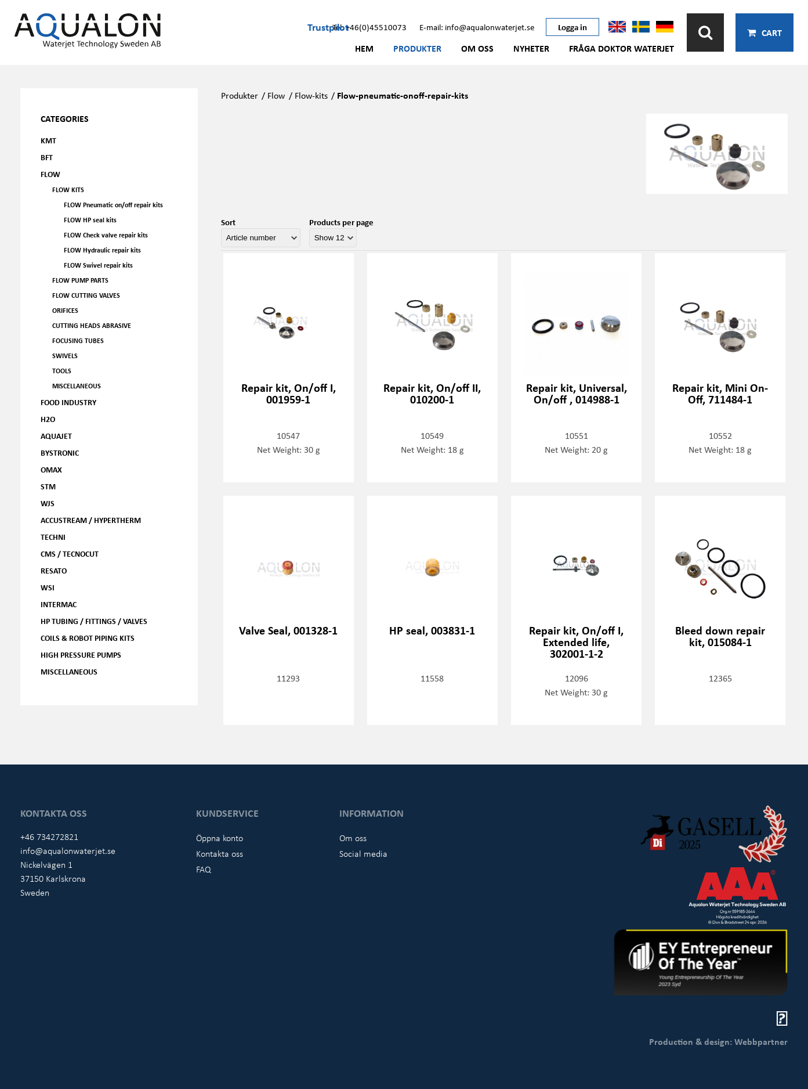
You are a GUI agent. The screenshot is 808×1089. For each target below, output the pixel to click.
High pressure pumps (81, 654)
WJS (48, 503)
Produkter (417, 48)
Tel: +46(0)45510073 (369, 27)
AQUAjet (56, 435)
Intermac (59, 604)
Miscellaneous (76, 385)
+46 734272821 (49, 836)
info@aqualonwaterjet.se (67, 850)
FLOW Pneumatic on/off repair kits (113, 204)
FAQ (203, 869)
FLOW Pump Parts (80, 280)
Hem (364, 48)
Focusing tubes (78, 340)
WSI (48, 587)
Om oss (477, 48)
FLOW (50, 173)
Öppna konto (219, 837)
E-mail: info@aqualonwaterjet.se (476, 27)
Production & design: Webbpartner (718, 1041)
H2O (48, 418)
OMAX (51, 469)
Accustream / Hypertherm (91, 519)
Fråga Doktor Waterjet (621, 48)
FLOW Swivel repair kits (98, 265)
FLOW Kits (68, 189)
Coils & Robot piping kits (88, 637)
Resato (54, 570)
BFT (47, 157)
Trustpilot (328, 27)
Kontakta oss (219, 853)
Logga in (572, 27)
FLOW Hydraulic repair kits (102, 250)
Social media (363, 853)
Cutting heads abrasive (91, 325)
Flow (276, 95)
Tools (61, 370)
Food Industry (68, 402)
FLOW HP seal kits (90, 219)
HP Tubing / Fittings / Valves (94, 620)
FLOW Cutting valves (86, 295)
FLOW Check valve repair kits (106, 234)
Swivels (65, 355)
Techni (53, 536)
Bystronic (60, 452)
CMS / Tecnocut (70, 553)
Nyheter (531, 48)
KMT (48, 140)
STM (48, 486)
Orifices (65, 310)
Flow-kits (311, 95)
